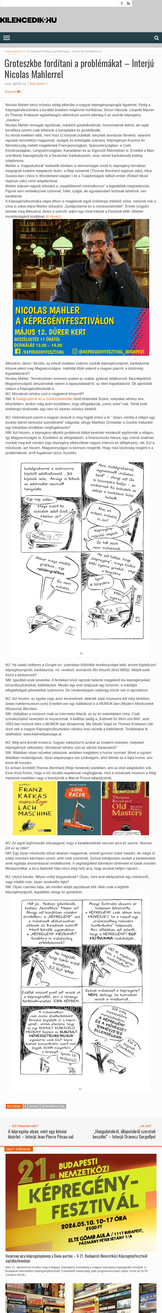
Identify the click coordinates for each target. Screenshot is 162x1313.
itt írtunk (52, 216)
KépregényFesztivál (53, 1106)
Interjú (33, 1106)
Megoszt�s (12, 91)
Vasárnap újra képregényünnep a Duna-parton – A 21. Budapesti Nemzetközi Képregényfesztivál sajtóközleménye (76, 1258)
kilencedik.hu (13, 51)
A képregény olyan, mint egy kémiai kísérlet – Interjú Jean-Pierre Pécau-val (40, 1134)
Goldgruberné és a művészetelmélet (44, 399)
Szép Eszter (37, 83)
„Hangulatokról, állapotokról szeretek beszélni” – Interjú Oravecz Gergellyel (124, 1134)
